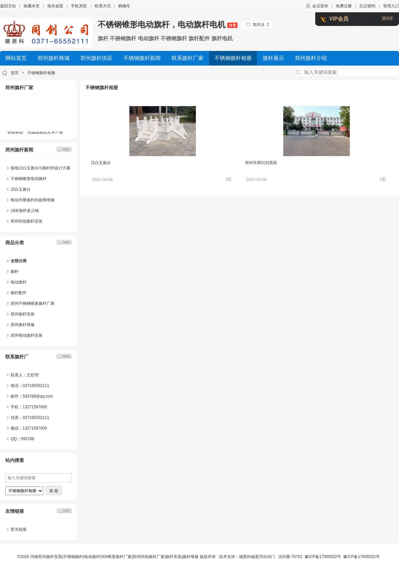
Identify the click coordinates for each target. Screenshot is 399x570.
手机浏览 (79, 6)
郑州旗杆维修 (23, 324)
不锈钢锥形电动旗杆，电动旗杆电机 (167, 24)
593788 (27, 439)
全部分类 (19, 261)
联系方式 (103, 6)
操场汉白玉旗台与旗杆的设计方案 (40, 168)
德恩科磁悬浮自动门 (257, 556)
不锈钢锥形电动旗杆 (29, 178)
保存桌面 (55, 6)
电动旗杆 (19, 282)
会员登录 (320, 6)
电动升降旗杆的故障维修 (33, 200)
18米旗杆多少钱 (25, 210)
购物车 (124, 6)
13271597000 (35, 428)
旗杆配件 (19, 292)
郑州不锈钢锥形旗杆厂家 (33, 303)
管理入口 (391, 6)
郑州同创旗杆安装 (27, 221)
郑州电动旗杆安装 (27, 335)
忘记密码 (367, 6)
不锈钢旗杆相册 (41, 73)
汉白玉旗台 (21, 189)
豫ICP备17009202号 (323, 556)
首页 (15, 73)
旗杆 (15, 271)
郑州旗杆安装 (23, 314)
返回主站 (8, 6)
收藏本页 (32, 6)
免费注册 (344, 6)
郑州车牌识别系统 (261, 162)
